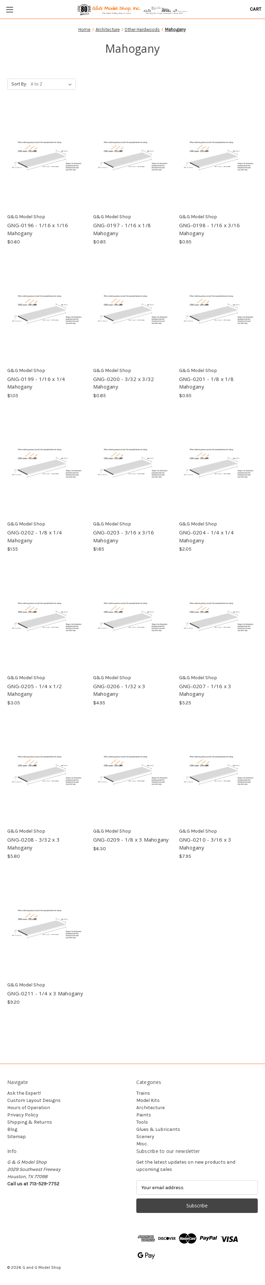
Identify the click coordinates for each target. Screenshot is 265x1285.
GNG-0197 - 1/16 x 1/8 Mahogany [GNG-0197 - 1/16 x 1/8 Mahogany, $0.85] (122, 229)
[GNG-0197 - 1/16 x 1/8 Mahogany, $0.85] (132, 158)
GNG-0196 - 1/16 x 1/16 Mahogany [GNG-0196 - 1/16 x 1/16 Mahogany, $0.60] (37, 229)
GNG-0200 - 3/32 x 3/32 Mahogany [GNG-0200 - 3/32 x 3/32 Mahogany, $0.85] (123, 382)
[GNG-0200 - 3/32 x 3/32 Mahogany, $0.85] (132, 311)
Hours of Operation (28, 1108)
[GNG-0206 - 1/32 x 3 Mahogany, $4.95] (132, 618)
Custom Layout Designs (34, 1100)
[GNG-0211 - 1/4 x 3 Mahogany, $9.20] (46, 925)
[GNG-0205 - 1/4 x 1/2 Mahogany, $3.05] (46, 618)
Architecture (150, 1108)
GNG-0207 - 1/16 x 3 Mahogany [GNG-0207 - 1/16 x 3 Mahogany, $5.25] (205, 690)
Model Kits (148, 1100)
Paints (143, 1115)
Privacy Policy (22, 1115)
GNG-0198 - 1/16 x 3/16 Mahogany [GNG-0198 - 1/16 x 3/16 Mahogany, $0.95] (209, 229)
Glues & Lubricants (158, 1129)
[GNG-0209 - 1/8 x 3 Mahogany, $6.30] (132, 772)
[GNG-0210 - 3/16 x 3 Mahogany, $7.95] (218, 772)
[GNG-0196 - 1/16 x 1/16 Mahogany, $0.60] (46, 158)
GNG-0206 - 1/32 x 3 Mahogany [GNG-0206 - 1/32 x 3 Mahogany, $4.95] (119, 690)
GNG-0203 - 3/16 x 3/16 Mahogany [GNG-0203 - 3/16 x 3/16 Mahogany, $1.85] (123, 536)
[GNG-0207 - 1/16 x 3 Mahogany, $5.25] (218, 618)
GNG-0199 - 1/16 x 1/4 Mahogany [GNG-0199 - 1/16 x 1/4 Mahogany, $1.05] (36, 382)
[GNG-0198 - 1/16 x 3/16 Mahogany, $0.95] (218, 158)
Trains (143, 1093)
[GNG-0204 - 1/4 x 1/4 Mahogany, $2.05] (218, 465)
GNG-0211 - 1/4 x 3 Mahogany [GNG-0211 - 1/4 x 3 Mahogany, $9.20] (45, 993)
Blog (12, 1129)
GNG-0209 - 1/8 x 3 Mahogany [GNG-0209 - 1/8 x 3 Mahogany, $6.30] (131, 839)
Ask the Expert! (24, 1093)
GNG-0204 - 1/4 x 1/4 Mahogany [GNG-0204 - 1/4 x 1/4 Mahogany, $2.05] (206, 536)
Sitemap (16, 1137)
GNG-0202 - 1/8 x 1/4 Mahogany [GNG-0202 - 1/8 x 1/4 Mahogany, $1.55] (34, 536)
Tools (142, 1122)
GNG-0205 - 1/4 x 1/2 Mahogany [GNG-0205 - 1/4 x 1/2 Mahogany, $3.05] (34, 690)
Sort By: (19, 84)
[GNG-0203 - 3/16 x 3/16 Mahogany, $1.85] (132, 465)
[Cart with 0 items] (255, 9)
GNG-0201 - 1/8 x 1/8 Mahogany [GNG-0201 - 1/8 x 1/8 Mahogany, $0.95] (206, 382)
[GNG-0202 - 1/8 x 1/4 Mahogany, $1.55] (46, 465)
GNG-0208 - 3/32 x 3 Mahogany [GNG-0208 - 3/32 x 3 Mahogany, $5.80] (33, 843)
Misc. (142, 1144)
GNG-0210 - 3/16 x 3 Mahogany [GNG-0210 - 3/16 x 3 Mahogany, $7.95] (205, 843)
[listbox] (53, 84)
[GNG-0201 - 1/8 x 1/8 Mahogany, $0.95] (218, 311)
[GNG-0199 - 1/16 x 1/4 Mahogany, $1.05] (46, 311)
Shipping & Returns (29, 1122)
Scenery (145, 1137)
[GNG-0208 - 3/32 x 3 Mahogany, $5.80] (46, 772)
